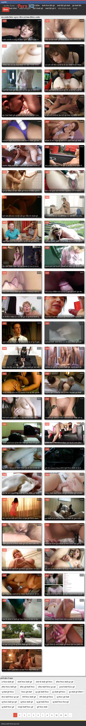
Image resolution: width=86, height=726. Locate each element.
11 (61, 715)
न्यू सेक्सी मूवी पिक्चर (8, 692)
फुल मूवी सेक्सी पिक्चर (42, 692)
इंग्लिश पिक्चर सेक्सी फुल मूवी (64, 682)
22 (66, 715)
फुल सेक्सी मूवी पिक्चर (58, 692)
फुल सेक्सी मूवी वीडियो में (76, 692)
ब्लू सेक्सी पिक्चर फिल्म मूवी (61, 702)
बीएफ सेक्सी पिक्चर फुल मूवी (10, 697)
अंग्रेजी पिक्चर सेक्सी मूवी (24, 682)
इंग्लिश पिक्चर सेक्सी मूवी (9, 687)
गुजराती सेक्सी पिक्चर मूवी (67, 687)
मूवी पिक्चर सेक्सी (42, 707)
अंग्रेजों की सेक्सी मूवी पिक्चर (44, 682)
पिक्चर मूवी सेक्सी (26, 692)
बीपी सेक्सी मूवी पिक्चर (46, 697)
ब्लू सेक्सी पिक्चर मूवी (8, 707)
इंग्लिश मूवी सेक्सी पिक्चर (27, 687)
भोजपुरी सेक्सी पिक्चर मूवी (25, 707)
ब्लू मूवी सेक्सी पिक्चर (42, 702)
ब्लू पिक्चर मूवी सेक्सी (63, 697)
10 (56, 715)
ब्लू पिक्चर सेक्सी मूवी (26, 702)
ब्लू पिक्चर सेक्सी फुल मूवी (9, 702)
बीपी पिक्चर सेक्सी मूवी (29, 697)
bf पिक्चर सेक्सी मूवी (8, 682)
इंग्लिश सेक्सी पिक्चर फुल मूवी (47, 687)
